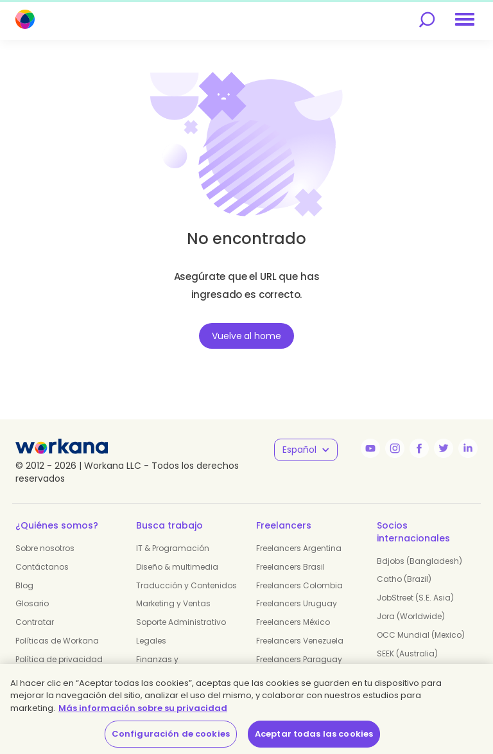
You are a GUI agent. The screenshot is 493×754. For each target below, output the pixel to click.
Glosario (32, 603)
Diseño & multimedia (177, 566)
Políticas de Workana (57, 640)
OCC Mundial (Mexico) (421, 634)
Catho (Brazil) (404, 579)
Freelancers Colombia (299, 585)
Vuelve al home (246, 335)
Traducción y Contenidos (186, 585)
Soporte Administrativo (181, 622)
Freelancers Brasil (290, 566)
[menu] (464, 19)
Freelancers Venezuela (299, 640)
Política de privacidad (59, 659)
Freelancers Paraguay (299, 659)
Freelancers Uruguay (296, 603)
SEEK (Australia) (407, 653)
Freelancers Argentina (299, 548)
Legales (151, 640)
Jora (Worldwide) (411, 616)
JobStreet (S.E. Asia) (415, 597)
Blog (24, 585)
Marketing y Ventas (173, 603)
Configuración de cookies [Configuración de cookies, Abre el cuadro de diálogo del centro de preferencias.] (171, 734)
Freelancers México (293, 622)
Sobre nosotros (44, 548)
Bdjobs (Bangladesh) (419, 561)
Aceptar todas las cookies (314, 734)
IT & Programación (172, 548)
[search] (426, 19)
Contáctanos (42, 566)
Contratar (34, 622)
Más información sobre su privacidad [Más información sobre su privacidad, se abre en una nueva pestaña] (142, 708)
